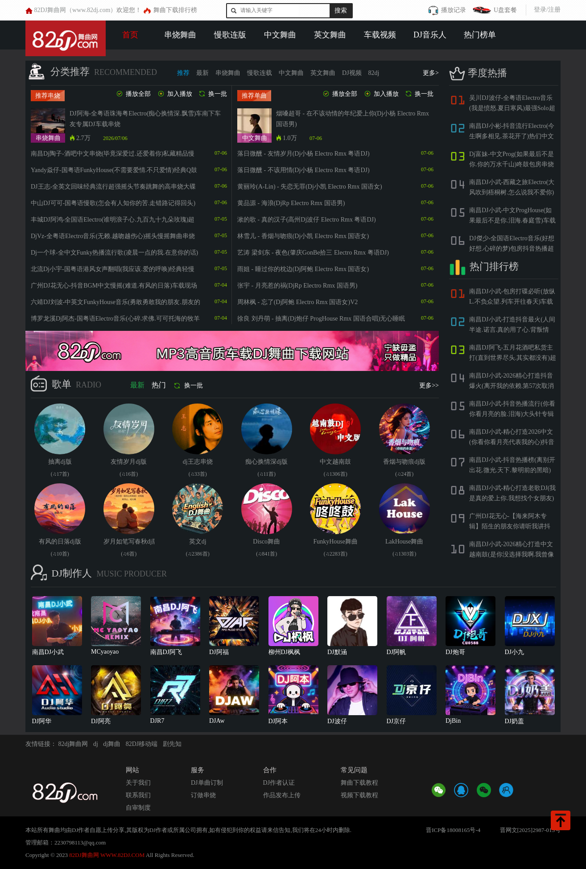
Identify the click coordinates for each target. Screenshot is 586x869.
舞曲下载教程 (359, 782)
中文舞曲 (280, 34)
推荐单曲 (254, 95)
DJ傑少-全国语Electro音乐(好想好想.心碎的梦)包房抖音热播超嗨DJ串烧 (511, 248)
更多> (431, 73)
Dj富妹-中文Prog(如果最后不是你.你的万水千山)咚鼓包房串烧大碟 (511, 164)
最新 (202, 73)
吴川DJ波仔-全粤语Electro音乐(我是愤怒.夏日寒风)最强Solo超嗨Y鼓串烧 (512, 108)
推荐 (183, 73)
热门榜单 (480, 34)
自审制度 (138, 807)
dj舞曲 (111, 744)
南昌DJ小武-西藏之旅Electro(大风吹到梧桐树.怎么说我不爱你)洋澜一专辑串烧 (511, 192)
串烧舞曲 (180, 34)
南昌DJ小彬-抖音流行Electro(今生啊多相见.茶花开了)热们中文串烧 (511, 136)
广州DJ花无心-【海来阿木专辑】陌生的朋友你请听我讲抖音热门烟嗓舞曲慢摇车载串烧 (509, 526)
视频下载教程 (359, 795)
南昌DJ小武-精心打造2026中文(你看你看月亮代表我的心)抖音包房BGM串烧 (511, 442)
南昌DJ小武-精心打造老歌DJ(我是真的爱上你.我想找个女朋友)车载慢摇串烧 (512, 498)
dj (95, 744)
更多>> (429, 385)
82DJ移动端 (142, 744)
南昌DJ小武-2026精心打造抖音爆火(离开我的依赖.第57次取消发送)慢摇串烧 (511, 385)
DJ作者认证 (279, 782)
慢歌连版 (230, 34)
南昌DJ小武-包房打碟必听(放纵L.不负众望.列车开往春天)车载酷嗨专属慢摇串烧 (512, 301)
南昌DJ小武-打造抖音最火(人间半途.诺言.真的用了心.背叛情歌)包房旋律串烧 (512, 329)
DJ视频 (352, 73)
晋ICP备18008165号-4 (453, 830)
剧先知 (172, 744)
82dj (374, 73)
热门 (159, 385)
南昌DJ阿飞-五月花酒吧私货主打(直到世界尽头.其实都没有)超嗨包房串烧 (512, 357)
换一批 (212, 94)
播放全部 (133, 94)
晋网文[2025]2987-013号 (530, 830)
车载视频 (380, 34)
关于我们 (138, 782)
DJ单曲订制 (207, 782)
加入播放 (174, 94)
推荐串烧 (47, 95)
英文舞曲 (330, 34)
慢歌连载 (259, 73)
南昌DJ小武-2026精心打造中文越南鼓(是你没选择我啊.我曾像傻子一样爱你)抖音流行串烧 (511, 554)
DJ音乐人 (429, 34)
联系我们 (138, 795)
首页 (130, 34)
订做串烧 (203, 795)
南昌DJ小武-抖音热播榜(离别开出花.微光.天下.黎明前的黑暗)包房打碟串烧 (512, 470)
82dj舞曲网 (73, 744)
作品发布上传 (282, 795)
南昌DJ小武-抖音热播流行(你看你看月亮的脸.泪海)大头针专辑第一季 (512, 414)
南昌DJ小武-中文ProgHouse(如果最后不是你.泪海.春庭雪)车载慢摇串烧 (512, 220)
